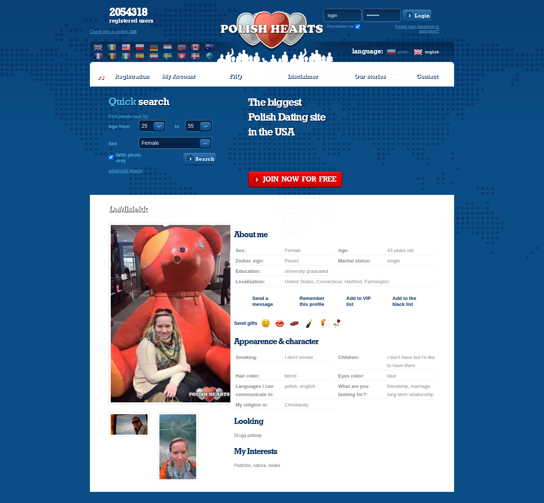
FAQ (235, 76)
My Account (178, 76)
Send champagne (308, 323)
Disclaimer (302, 76)
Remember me (340, 26)
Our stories (369, 76)
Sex (113, 143)
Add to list (358, 301)
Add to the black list (404, 301)
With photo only (128, 157)
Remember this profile (311, 301)
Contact (427, 76)
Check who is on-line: (113, 31)
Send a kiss (279, 323)
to (177, 126)
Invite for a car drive (294, 323)
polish (403, 52)
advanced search (125, 170)
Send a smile (265, 323)
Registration (131, 76)
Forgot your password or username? (417, 28)
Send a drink (322, 323)
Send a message (262, 301)
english (432, 52)
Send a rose (337, 323)
